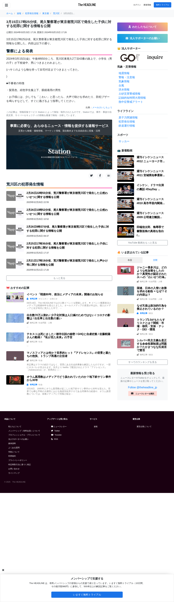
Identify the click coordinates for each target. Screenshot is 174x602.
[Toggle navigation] (6, 5)
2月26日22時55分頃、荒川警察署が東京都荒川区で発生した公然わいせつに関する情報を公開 (67, 195)
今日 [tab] (130, 260)
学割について (14, 452)
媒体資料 (12, 443)
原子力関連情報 (128, 117)
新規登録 (147, 5)
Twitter (55, 431)
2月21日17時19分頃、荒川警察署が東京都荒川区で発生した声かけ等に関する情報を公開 (67, 262)
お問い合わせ (14, 469)
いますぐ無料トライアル (87, 594)
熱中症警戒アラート (131, 101)
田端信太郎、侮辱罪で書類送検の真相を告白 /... (150, 231)
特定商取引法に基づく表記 (19, 464)
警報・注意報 (127, 77)
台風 (121, 85)
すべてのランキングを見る (142, 362)
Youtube (56, 435)
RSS (54, 439)
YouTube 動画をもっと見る (142, 242)
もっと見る (59, 278)
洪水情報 (124, 89)
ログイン (137, 5)
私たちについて (14, 426)
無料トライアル (162, 5)
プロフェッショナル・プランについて (24, 435)
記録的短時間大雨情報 (132, 97)
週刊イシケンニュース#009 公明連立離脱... (150, 215)
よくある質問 (14, 448)
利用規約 (12, 456)
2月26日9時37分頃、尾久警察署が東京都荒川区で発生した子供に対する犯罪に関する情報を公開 (68, 228)
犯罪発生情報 (127, 121)
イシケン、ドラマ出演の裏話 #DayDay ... (150, 187)
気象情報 (124, 81)
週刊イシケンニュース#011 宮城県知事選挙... (151, 173)
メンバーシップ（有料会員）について (24, 431)
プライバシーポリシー (17, 460)
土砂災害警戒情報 (129, 93)
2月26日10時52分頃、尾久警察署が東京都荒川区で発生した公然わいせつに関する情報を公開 (67, 211)
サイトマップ (14, 473)
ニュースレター (59, 426)
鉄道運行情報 (127, 125)
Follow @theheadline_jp (142, 387)
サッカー (124, 141)
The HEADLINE (87, 5)
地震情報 (124, 73)
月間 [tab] (155, 260)
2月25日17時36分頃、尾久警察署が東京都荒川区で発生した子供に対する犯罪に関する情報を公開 (67, 245)
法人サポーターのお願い (18, 439)
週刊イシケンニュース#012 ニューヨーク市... (151, 159)
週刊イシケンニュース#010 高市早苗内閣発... (151, 201)
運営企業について (144, 426)
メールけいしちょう (102, 107)
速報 (96, 426)
